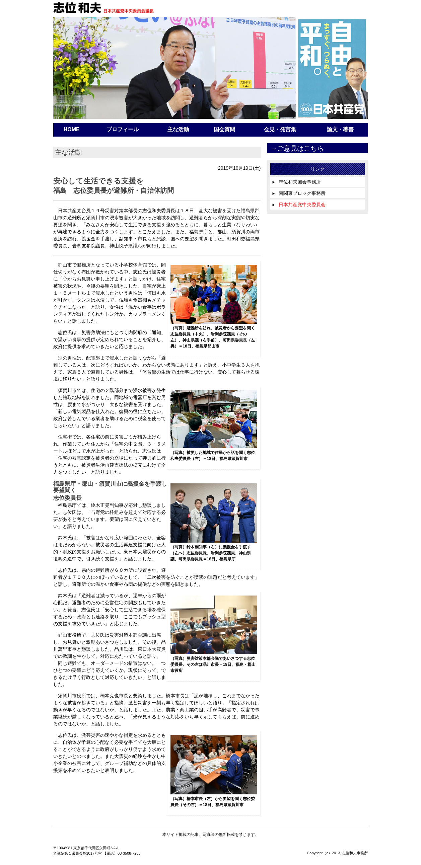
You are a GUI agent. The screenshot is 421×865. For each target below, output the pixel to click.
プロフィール (123, 129)
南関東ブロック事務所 (299, 193)
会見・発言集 (280, 129)
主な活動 (178, 129)
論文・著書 (340, 129)
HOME (72, 129)
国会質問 (224, 129)
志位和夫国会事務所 (296, 181)
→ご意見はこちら (297, 148)
